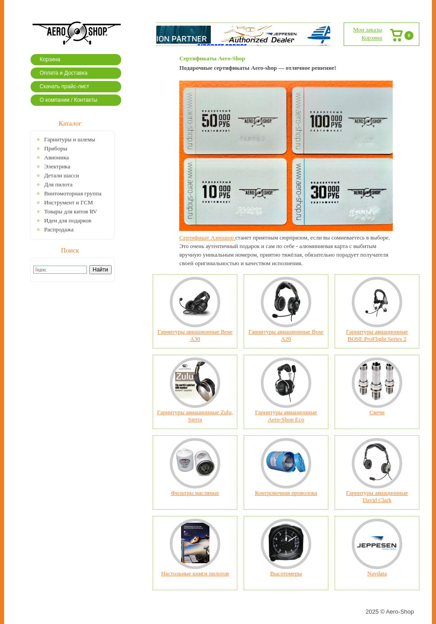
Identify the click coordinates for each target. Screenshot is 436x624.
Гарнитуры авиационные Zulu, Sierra (195, 416)
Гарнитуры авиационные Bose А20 (286, 335)
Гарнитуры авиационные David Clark (377, 496)
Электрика (57, 166)
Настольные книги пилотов (195, 573)
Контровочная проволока (286, 492)
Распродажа (59, 229)
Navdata (376, 573)
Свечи (377, 412)
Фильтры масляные (195, 492)
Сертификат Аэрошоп (207, 237)
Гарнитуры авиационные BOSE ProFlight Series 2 (377, 335)
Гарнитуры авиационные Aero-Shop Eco (286, 416)
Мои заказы (367, 29)
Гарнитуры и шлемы (69, 139)
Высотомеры (286, 573)
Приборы (55, 148)
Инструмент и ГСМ (68, 202)
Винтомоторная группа (72, 193)
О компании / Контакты (68, 100)
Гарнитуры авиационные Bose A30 (195, 335)
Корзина (50, 59)
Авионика (56, 157)
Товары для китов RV (70, 211)
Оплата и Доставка (63, 73)
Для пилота (58, 184)
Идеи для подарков (67, 220)
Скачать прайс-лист (64, 86)
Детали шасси (61, 175)
